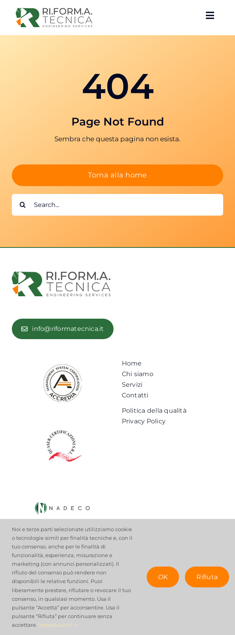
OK (163, 577)
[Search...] (117, 205)
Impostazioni (57, 625)
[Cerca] (23, 205)
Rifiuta (207, 577)
